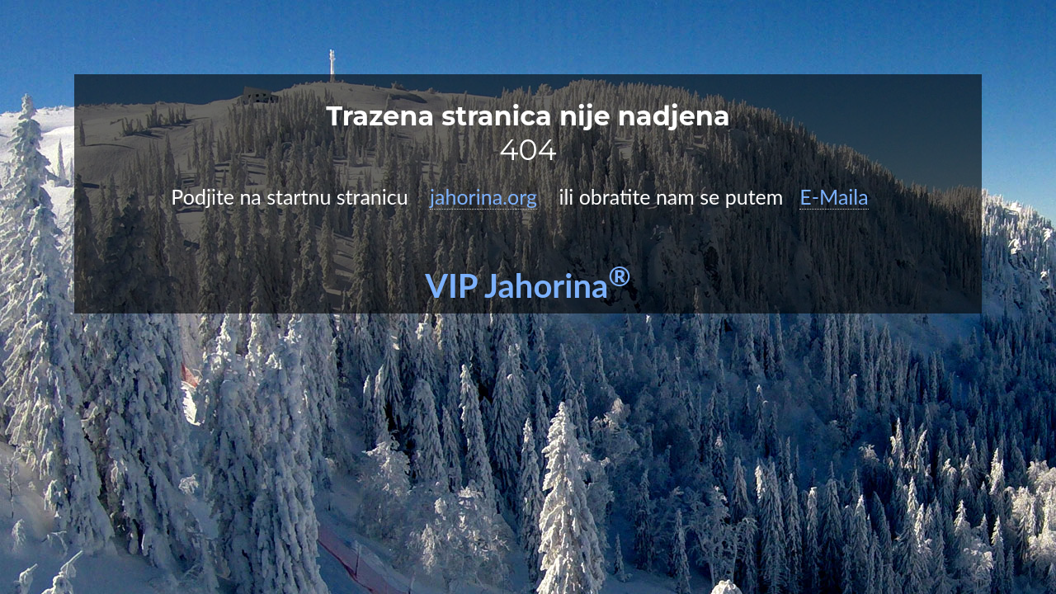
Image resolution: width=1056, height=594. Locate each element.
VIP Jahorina (528, 285)
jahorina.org (483, 196)
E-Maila (833, 196)
